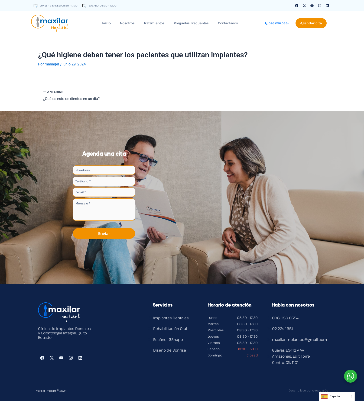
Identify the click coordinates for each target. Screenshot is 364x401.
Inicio (106, 23)
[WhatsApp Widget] (350, 376)
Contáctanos (228, 23)
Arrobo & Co (320, 390)
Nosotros (127, 23)
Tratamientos (154, 23)
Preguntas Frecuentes (191, 23)
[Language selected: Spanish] (337, 396)
